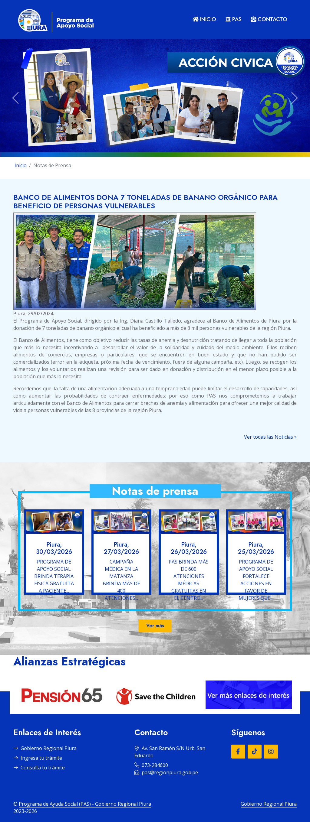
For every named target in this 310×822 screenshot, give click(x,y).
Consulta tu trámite (39, 767)
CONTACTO (269, 19)
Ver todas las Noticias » (270, 437)
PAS (233, 19)
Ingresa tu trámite (37, 758)
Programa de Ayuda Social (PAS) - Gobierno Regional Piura (85, 804)
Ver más (155, 625)
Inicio (21, 165)
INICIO (204, 19)
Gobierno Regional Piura (45, 748)
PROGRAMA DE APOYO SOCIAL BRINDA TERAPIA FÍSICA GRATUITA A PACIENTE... (54, 576)
